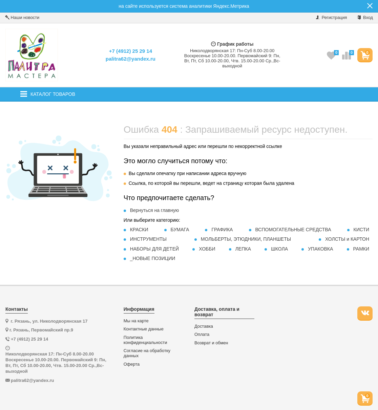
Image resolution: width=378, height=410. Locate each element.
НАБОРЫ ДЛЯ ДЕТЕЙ (154, 249)
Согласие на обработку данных (147, 353)
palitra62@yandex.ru (130, 59)
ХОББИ (207, 249)
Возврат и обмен (211, 343)
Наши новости (22, 17)
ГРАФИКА (222, 229)
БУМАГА (180, 229)
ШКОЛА (279, 249)
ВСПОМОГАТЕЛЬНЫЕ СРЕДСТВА (293, 229)
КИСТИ (361, 229)
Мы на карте (136, 321)
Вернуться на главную (154, 210)
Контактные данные (144, 329)
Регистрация (331, 17)
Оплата (201, 334)
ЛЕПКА (243, 249)
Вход (365, 17)
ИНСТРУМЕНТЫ (148, 239)
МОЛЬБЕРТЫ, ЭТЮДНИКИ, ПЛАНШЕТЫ (246, 239)
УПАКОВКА (320, 249)
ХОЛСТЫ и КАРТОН (347, 239)
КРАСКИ (139, 229)
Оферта (132, 364)
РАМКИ (361, 249)
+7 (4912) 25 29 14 (130, 51)
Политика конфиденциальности (145, 340)
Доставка (203, 326)
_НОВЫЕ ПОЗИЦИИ (152, 258)
